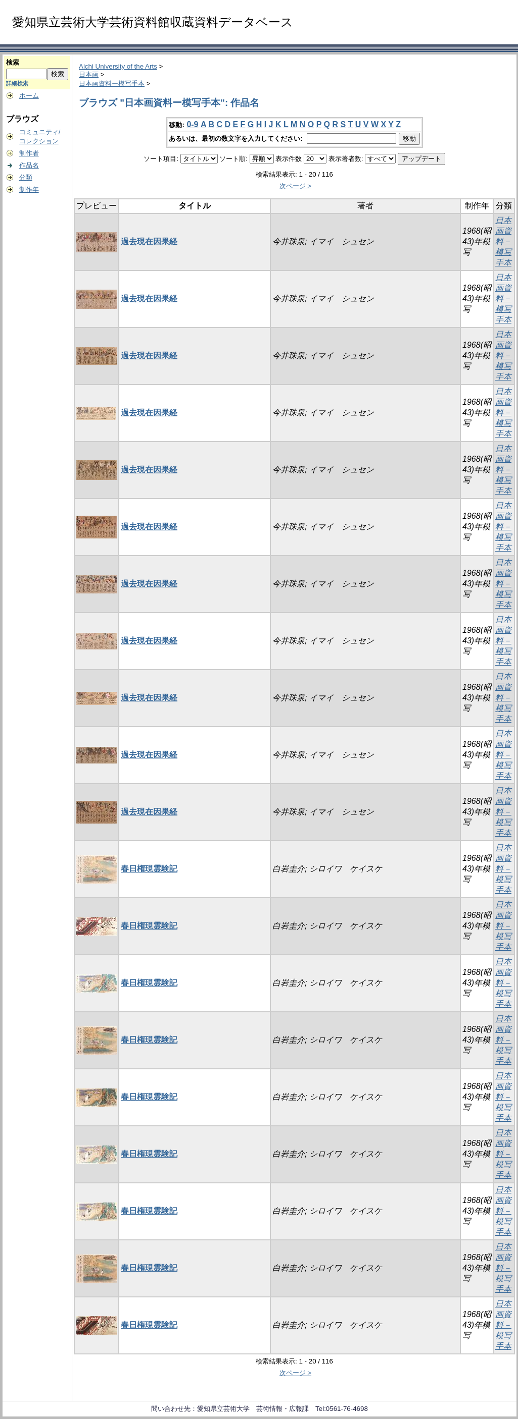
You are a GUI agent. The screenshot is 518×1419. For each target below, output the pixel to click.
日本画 (89, 74)
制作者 (29, 153)
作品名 (29, 165)
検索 (12, 62)
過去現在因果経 (149, 241)
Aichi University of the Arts (118, 66)
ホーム (29, 95)
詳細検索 (17, 83)
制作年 (29, 189)
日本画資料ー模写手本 (112, 83)
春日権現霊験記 (149, 868)
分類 (25, 177)
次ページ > (295, 186)
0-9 (192, 124)
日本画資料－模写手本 (503, 241)
